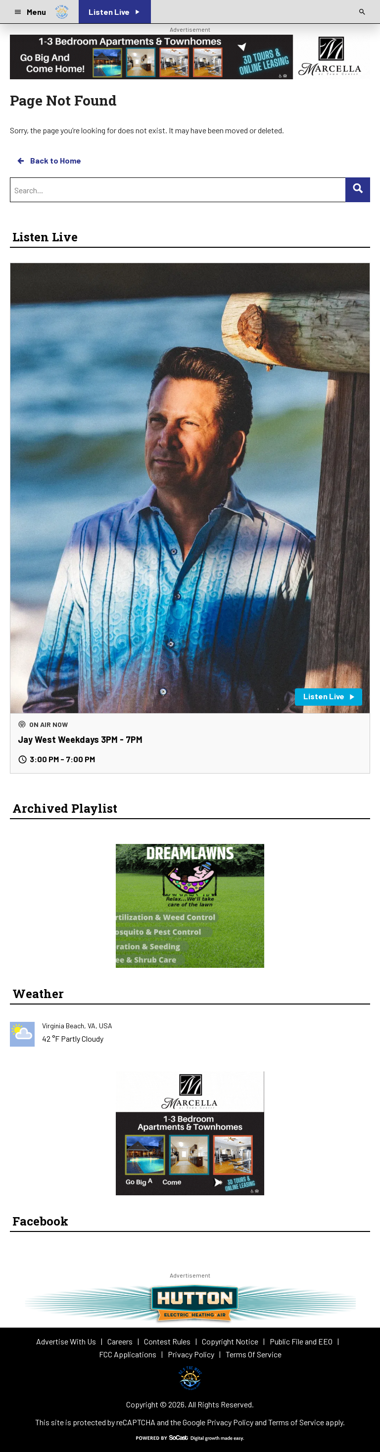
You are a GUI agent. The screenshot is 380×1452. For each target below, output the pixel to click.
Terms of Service (296, 1422)
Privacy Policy (230, 1422)
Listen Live (45, 237)
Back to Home (48, 161)
